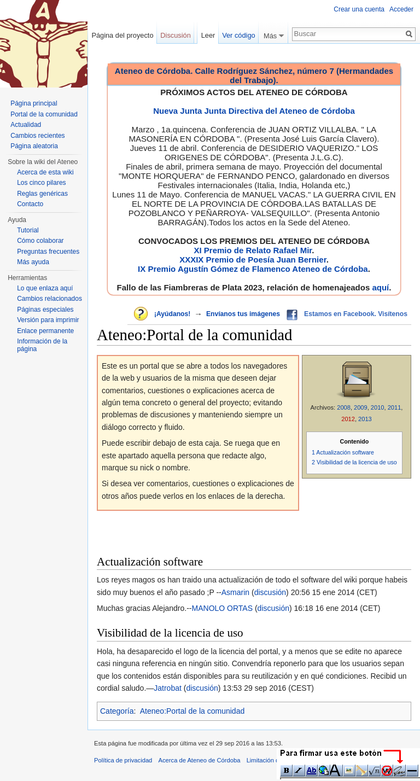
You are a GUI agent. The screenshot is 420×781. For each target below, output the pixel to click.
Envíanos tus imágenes (243, 314)
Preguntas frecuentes (48, 251)
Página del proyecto (122, 35)
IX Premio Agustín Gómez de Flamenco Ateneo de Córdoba (253, 268)
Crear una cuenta (359, 9)
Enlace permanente (45, 331)
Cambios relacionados (49, 298)
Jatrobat (168, 688)
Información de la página (42, 345)
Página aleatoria (34, 146)
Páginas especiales (45, 309)
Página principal (33, 103)
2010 (377, 407)
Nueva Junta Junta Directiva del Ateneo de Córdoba (254, 110)
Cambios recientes (37, 135)
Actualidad (25, 125)
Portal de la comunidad (44, 114)
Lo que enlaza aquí (45, 288)
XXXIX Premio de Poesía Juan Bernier (252, 259)
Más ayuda (33, 262)
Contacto (30, 204)
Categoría (116, 711)
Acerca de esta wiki (45, 172)
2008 (344, 407)
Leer (208, 35)
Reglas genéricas (42, 193)
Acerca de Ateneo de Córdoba (200, 760)
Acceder (401, 9)
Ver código (238, 35)
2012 (348, 419)
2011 (394, 407)
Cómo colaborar (40, 240)
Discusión (175, 35)
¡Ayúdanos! (172, 314)
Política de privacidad (123, 760)
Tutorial (28, 230)
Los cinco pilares (41, 182)
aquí (380, 287)
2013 (365, 419)
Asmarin (235, 592)
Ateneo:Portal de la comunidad (192, 711)
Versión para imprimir (48, 320)
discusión (270, 592)
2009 (361, 407)
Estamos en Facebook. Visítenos (355, 314)
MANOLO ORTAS (222, 608)
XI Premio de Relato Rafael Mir (253, 250)
